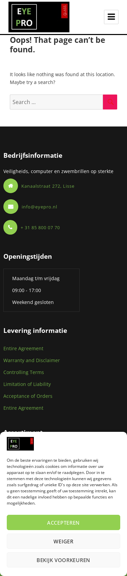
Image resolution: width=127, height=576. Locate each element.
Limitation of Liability (27, 384)
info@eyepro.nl (39, 207)
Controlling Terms (23, 372)
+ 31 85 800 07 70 (40, 227)
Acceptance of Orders (27, 396)
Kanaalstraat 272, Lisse (48, 186)
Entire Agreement (23, 348)
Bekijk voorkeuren (63, 560)
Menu (111, 17)
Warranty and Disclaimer (31, 360)
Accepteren (63, 522)
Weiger (63, 541)
